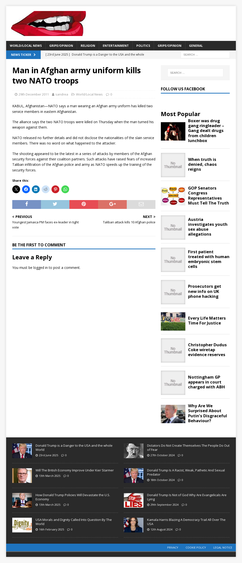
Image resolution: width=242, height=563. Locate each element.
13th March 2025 (49, 476)
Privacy (172, 547)
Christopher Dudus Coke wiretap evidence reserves (207, 349)
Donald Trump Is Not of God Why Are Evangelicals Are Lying (187, 497)
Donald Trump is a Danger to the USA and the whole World (74, 447)
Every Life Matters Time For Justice (207, 320)
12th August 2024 (161, 529)
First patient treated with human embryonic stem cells (208, 259)
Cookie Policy (196, 547)
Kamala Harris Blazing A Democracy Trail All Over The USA (186, 521)
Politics (143, 46)
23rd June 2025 (48, 455)
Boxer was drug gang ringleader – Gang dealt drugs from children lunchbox (206, 130)
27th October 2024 (163, 455)
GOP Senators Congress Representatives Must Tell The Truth (208, 195)
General (196, 46)
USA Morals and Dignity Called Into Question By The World (74, 521)
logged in (40, 267)
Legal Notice (222, 547)
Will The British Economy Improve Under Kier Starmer (75, 470)
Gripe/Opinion (61, 46)
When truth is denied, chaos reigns (202, 164)
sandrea (61, 94)
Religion (88, 46)
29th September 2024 (164, 504)
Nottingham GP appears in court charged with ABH (206, 382)
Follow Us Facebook (183, 89)
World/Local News (26, 46)
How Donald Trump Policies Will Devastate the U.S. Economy (73, 497)
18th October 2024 (163, 480)
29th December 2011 (34, 94)
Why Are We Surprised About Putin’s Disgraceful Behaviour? (207, 413)
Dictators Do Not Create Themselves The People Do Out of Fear (188, 447)
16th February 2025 (51, 529)
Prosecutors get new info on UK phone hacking (204, 291)
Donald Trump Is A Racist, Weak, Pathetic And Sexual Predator (186, 472)
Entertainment (116, 46)
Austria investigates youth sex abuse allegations (208, 227)
